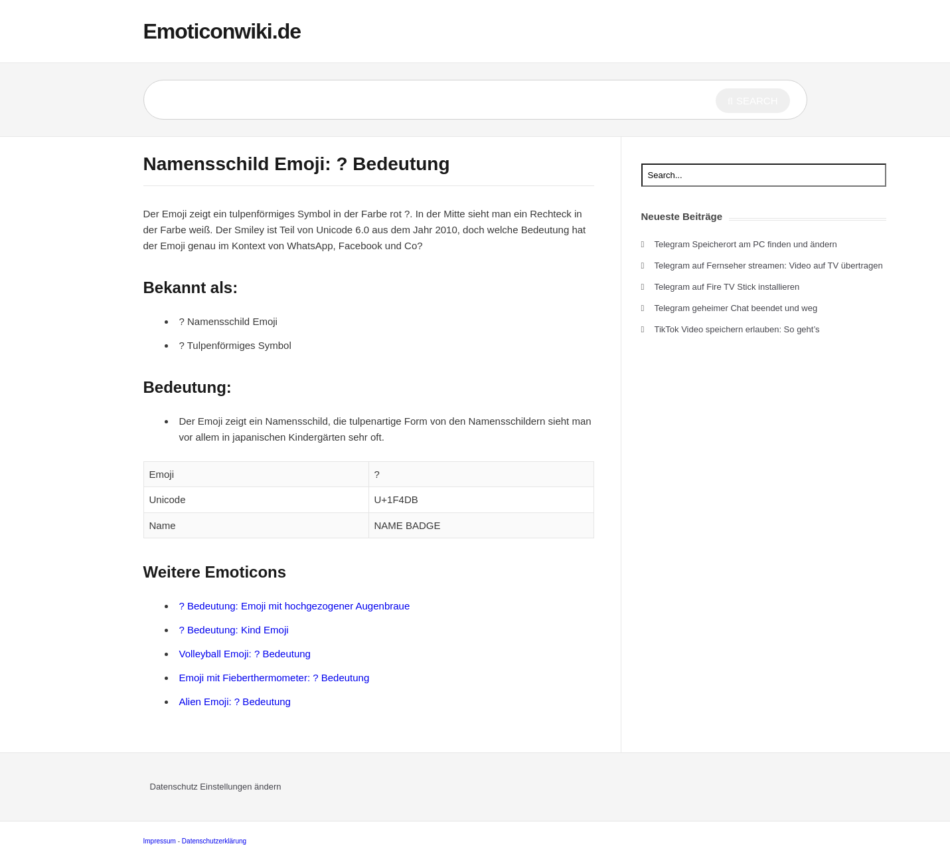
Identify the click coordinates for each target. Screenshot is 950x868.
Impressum (159, 841)
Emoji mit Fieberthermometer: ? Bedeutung (274, 677)
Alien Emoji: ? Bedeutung (235, 701)
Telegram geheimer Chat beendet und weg (736, 308)
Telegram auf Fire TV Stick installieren (727, 287)
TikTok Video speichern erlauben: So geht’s (737, 329)
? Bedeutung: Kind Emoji (234, 629)
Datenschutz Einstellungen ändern (215, 787)
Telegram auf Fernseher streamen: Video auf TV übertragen (769, 266)
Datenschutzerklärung (214, 841)
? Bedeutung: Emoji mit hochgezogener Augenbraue (294, 605)
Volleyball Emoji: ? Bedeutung (245, 653)
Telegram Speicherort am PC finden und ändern (746, 244)
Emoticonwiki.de (222, 31)
